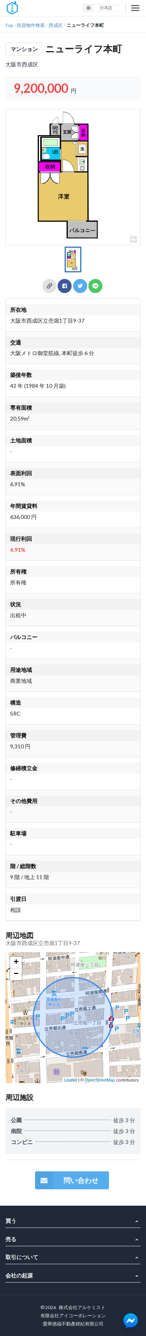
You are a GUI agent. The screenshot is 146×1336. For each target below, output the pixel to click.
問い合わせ (67, 1180)
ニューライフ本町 (85, 25)
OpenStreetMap (100, 1080)
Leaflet (70, 1080)
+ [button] (16, 962)
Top (9, 25)
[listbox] (100, 7)
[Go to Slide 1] (73, 259)
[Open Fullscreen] (134, 238)
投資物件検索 (31, 25)
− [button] (16, 974)
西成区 (56, 25)
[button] (73, 177)
